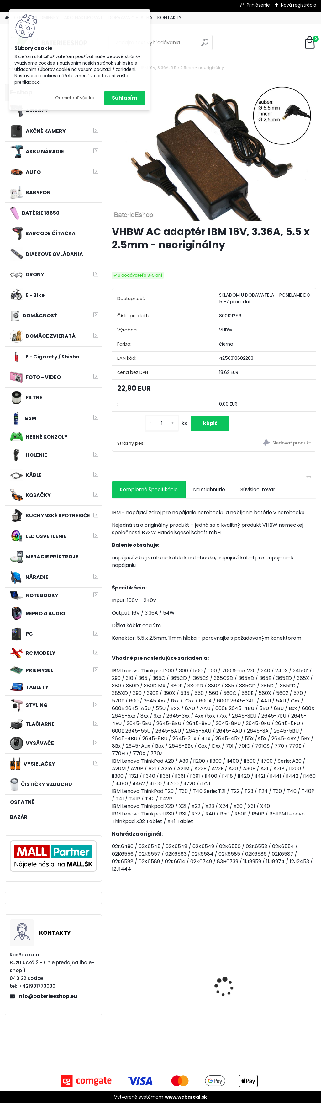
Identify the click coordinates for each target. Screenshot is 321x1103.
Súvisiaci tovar (257, 489)
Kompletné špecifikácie (149, 489)
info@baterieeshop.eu (47, 996)
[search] (204, 45)
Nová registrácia (298, 5)
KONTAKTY (169, 17)
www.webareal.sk (186, 1097)
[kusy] (162, 423)
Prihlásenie (258, 5)
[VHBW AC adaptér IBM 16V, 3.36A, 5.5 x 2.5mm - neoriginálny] (214, 152)
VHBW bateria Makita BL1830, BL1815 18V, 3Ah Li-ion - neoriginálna (213, 977)
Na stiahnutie (209, 489)
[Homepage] (7, 18)
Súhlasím (124, 97)
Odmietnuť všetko (74, 98)
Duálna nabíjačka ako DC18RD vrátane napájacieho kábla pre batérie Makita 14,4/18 (283, 983)
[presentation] (115, 976)
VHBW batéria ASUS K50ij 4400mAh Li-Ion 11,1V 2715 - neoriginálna (142, 972)
